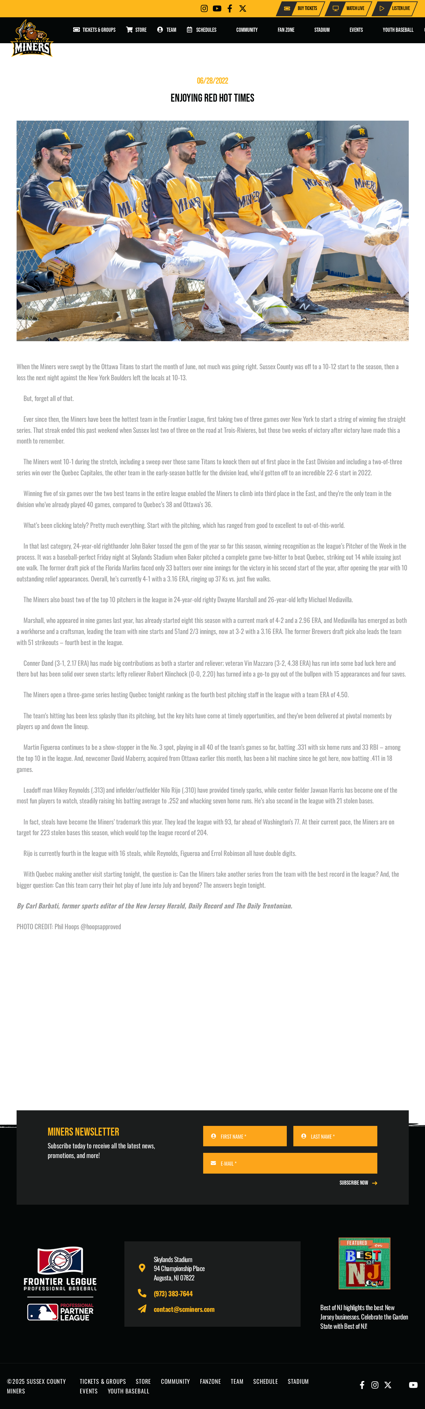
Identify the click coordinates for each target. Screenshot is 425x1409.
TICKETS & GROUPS (103, 1381)
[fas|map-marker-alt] (146, 1268)
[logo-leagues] (61, 1284)
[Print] (364, 1263)
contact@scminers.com (184, 1309)
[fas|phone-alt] (146, 1293)
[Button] (204, 8)
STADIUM (298, 1381)
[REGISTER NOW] (358, 1183)
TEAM (237, 1381)
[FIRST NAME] (245, 1136)
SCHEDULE (265, 1381)
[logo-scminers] (32, 38)
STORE (143, 1381)
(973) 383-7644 (173, 1293)
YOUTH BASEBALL (129, 1391)
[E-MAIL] (290, 1163)
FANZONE (210, 1381)
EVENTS (89, 1391)
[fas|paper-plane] (146, 1309)
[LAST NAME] (335, 1136)
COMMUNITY (175, 1381)
